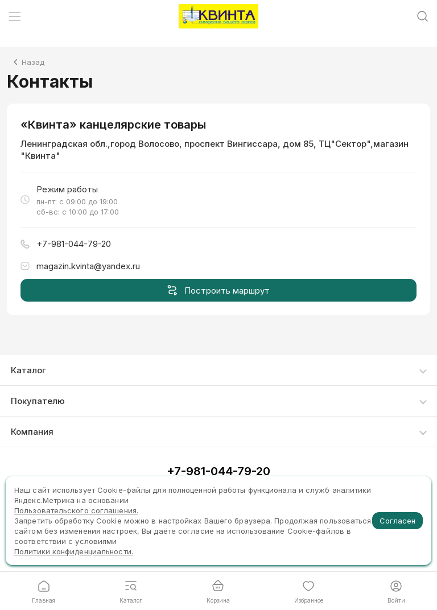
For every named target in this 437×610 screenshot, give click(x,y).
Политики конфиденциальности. (73, 551)
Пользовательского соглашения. (76, 510)
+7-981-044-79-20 (218, 471)
